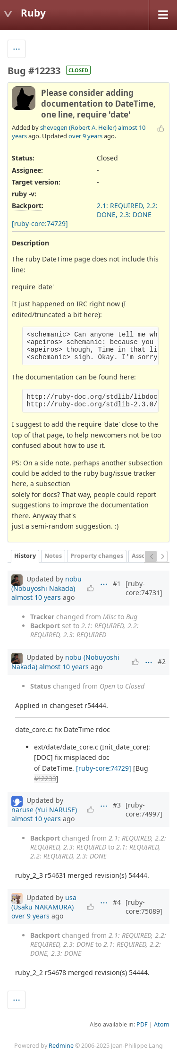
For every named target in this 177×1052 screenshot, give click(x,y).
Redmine (61, 1046)
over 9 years (85, 136)
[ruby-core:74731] (144, 588)
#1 (117, 583)
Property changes (96, 556)
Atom (161, 1024)
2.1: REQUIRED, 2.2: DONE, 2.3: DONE (127, 210)
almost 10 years (36, 597)
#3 (117, 804)
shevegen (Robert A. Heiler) (78, 127)
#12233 (45, 778)
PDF (142, 1024)
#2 (162, 661)
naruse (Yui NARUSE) (44, 809)
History (25, 556)
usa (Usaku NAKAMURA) (43, 902)
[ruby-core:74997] (144, 809)
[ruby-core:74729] (40, 223)
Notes (53, 556)
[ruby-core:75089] (144, 907)
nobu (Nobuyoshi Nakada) (46, 583)
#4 (117, 902)
